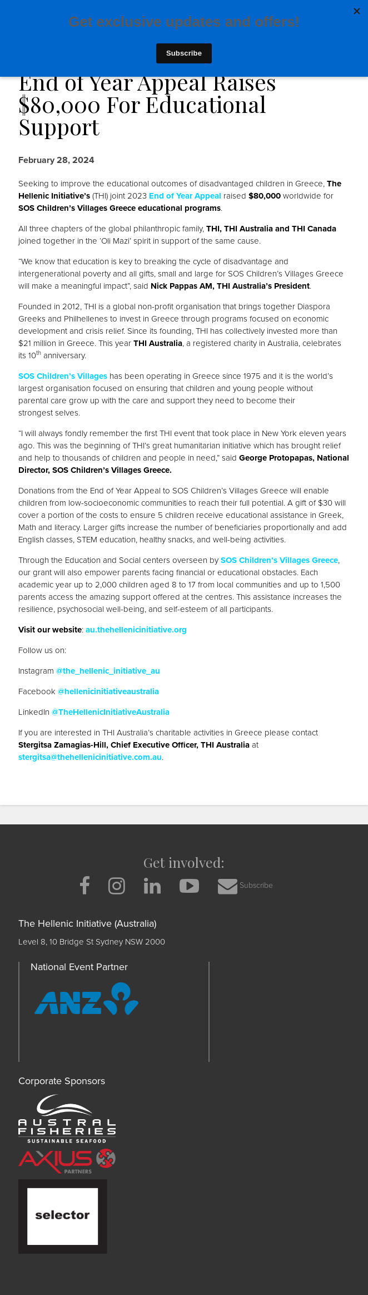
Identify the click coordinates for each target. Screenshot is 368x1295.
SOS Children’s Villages (62, 376)
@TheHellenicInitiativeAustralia (111, 712)
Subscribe (245, 886)
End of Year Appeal (185, 196)
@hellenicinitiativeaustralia (108, 691)
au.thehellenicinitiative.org (136, 630)
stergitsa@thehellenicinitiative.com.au (90, 757)
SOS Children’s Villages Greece (279, 560)
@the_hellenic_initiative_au (108, 671)
